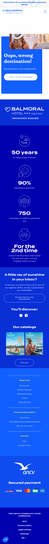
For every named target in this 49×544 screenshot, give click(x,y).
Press (24, 398)
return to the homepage (20, 77)
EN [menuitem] (24, 538)
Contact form (24, 445)
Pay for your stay (24, 426)
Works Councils (24, 390)
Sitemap (24, 534)
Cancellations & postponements (24, 422)
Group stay (24, 386)
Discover (24, 363)
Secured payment (24, 482)
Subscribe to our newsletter (24, 298)
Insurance (24, 418)
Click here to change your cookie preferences (24, 515)
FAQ (24, 441)
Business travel (24, 394)
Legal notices (24, 530)
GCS (24, 521)
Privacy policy (24, 525)
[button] (5, 539)
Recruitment (25, 402)
